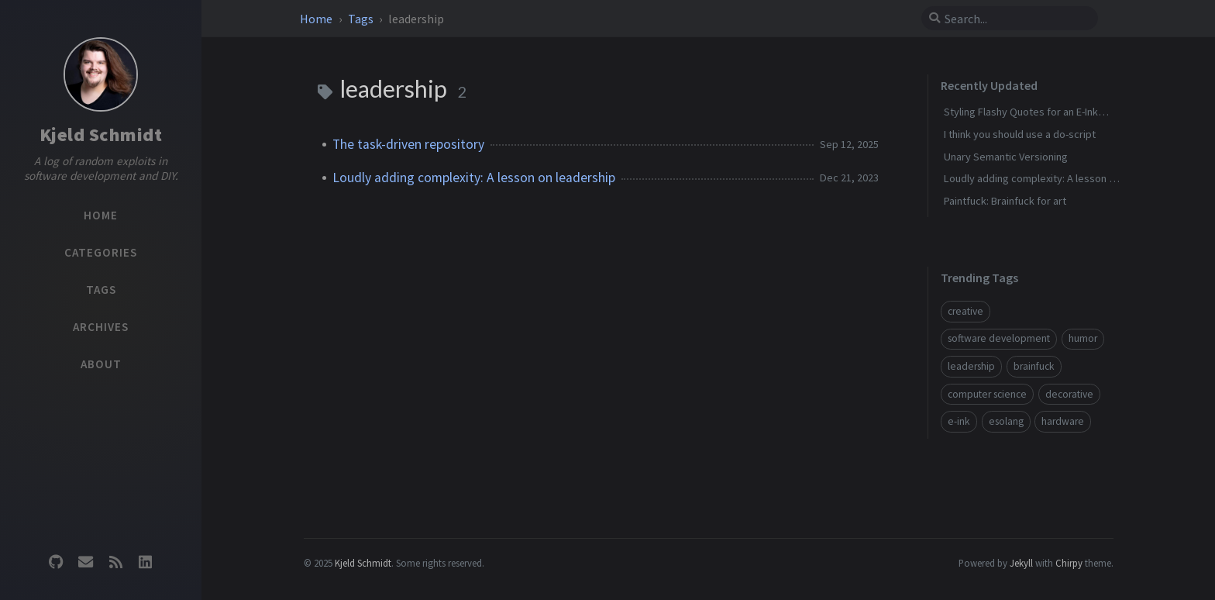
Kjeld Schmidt (101, 134)
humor (1083, 338)
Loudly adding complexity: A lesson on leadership (473, 177)
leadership (971, 366)
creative (965, 311)
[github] (56, 562)
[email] (86, 562)
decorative (1069, 394)
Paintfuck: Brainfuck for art (1005, 201)
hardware (1062, 421)
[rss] (115, 562)
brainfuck (1034, 366)
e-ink (959, 421)
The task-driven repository (408, 144)
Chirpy (1068, 563)
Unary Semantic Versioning (1006, 157)
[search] (1016, 18)
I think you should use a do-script (1020, 134)
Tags (362, 18)
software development (999, 338)
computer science (987, 394)
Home (317, 18)
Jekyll (1021, 563)
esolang (1006, 421)
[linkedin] (145, 562)
